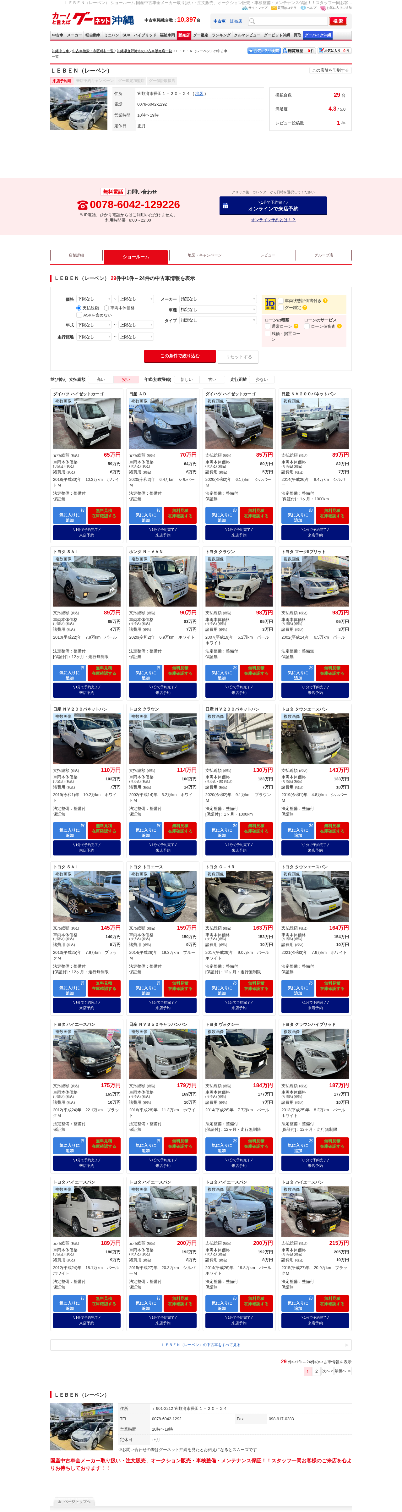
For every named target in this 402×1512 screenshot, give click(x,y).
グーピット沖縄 (277, 35)
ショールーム (134, 256)
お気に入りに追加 (339, 7)
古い (212, 379)
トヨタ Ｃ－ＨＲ (220, 857)
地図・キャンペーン (203, 256)
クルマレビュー (247, 35)
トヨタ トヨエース (146, 857)
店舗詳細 (76, 256)
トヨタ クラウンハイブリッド (308, 1012)
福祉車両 (167, 35)
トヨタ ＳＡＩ (66, 548)
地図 (199, 93)
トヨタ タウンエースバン (304, 703)
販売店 (236, 21)
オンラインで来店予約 (273, 205)
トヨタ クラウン (220, 548)
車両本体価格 (119, 307)
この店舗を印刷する (330, 70)
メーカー (74, 35)
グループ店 (323, 256)
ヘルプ (311, 7)
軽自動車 (92, 35)
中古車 (57, 35)
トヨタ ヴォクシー (222, 1012)
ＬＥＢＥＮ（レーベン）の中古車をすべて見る (201, 1326)
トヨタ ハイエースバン (74, 1012)
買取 (297, 35)
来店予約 (87, 530)
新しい (187, 379)
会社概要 (133, 1501)
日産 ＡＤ (138, 394)
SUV (126, 35)
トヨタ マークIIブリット (303, 548)
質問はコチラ (287, 7)
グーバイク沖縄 (318, 35)
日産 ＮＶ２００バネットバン (308, 394)
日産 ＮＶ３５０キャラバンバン (158, 1012)
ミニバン (111, 35)
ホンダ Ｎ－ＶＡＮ (146, 548)
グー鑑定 (200, 35)
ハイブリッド (145, 35)
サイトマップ (257, 7)
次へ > (320, 1353)
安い (126, 379)
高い (101, 379)
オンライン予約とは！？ (273, 219)
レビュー (268, 256)
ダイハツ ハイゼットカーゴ (78, 394)
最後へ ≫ (340, 1353)
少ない (262, 379)
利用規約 (151, 1501)
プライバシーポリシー (181, 1501)
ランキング (221, 35)
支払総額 (87, 307)
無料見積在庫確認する (104, 514)
